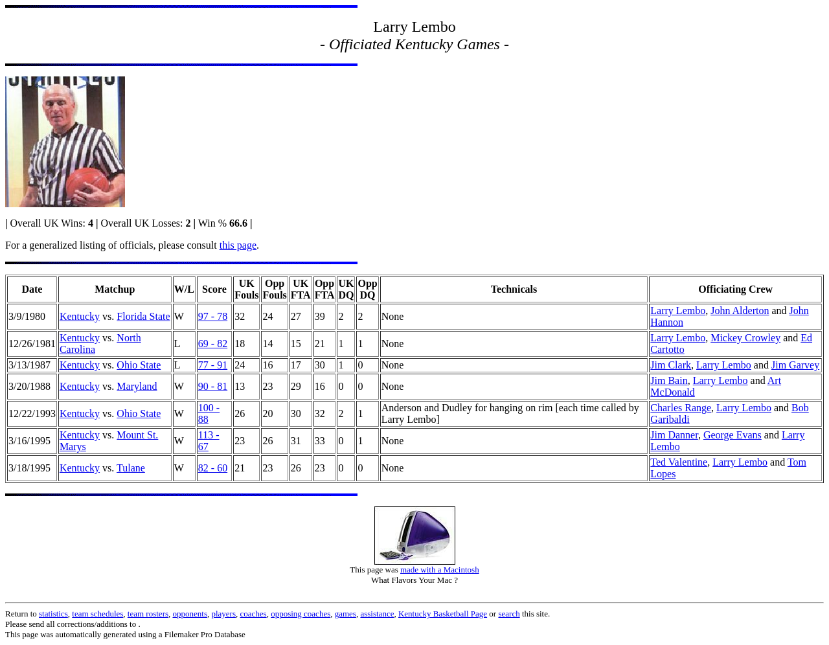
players (223, 613)
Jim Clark (670, 364)
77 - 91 (212, 364)
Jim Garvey (795, 364)
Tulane (131, 467)
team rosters (148, 613)
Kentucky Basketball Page (442, 613)
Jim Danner (674, 434)
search (508, 613)
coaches (253, 613)
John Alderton (739, 310)
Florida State (143, 316)
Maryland (137, 386)
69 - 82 (212, 343)
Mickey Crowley (745, 337)
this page (238, 245)
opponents (190, 613)
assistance (377, 613)
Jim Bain (668, 380)
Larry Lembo (677, 310)
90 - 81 (212, 386)
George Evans (732, 434)
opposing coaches (300, 613)
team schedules (97, 613)
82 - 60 (212, 467)
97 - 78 (212, 316)
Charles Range (680, 407)
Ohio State (139, 364)
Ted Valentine (678, 462)
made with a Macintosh (439, 569)
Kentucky (80, 316)
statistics (53, 613)
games (345, 613)
